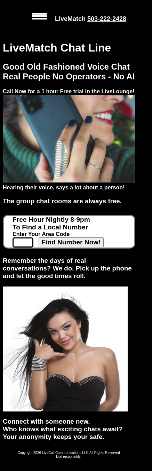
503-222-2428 (106, 18)
